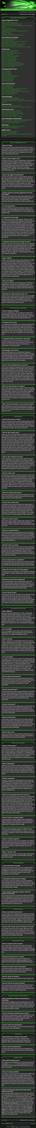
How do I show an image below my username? (14, 44)
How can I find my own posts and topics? (12, 116)
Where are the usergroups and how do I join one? (14, 89)
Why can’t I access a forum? (9, 58)
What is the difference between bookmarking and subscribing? (17, 120)
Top (2, 155)
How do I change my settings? (9, 38)
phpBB (12, 1125)
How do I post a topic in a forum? (10, 50)
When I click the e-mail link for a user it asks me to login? (16, 47)
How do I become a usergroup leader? (11, 90)
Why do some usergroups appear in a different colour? (15, 91)
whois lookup (12, 1098)
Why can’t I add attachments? (9, 60)
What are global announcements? (10, 75)
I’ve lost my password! (7, 28)
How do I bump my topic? (8, 66)
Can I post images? (7, 74)
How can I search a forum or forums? (11, 110)
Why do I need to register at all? (10, 23)
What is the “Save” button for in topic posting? (13, 64)
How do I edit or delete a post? (9, 52)
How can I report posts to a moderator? (12, 62)
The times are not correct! (8, 40)
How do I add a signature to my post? (11, 53)
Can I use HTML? (6, 71)
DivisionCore (27, 1126)
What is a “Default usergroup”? (9, 93)
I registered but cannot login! (9, 29)
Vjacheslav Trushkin (15, 1126)
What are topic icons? (7, 81)
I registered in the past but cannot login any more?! (15, 31)
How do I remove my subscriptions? (11, 122)
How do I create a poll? (8, 54)
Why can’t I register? (7, 33)
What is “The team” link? (8, 94)
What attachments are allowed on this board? (13, 126)
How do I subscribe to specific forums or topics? (14, 121)
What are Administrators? (8, 85)
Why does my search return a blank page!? (13, 113)
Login (22, 9)
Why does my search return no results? (12, 112)
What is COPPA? (6, 32)
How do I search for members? (9, 115)
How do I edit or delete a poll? (9, 57)
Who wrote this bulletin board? (9, 131)
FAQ (14, 9)
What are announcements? (9, 77)
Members (18, 9)
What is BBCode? (6, 70)
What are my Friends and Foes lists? (11, 105)
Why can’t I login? (6, 21)
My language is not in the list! (9, 42)
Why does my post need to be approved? (12, 65)
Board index (4, 14)
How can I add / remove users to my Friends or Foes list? (16, 107)
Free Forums (22, 1126)
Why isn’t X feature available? (9, 132)
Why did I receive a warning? (9, 61)
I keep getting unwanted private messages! (13, 99)
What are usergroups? (7, 87)
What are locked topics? (8, 79)
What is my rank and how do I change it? (12, 45)
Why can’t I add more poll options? (10, 56)
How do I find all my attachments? (10, 127)
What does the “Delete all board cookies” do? (13, 35)
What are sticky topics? (8, 78)
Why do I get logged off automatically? (11, 24)
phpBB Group (11, 1064)
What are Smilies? (6, 73)
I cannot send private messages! (10, 98)
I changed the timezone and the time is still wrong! (14, 41)
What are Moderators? (7, 86)
